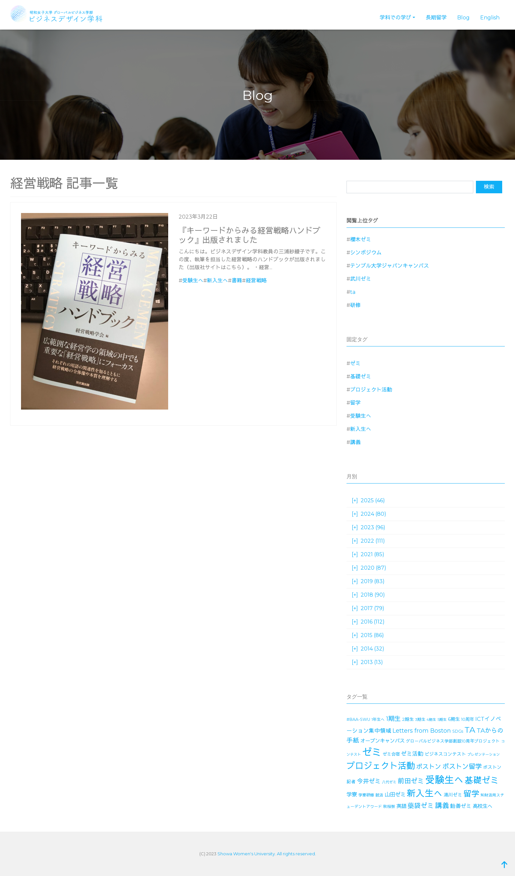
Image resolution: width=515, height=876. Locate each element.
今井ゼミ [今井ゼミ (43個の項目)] (369, 781)
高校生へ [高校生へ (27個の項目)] (482, 806)
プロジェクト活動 (371, 390)
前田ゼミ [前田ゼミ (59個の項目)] (411, 781)
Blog (463, 17)
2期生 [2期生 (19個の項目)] (408, 719)
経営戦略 (256, 280)
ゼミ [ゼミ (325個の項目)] (371, 752)
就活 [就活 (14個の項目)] (379, 795)
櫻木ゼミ (360, 239)
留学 (355, 403)
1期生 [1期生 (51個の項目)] (393, 718)
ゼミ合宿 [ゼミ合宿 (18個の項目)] (391, 754)
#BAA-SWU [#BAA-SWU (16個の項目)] (358, 719)
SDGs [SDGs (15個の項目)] (457, 731)
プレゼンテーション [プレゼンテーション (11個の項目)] (483, 754)
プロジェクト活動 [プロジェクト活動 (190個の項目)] (381, 766)
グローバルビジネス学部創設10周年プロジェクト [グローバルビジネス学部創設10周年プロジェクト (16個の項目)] (453, 741)
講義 (355, 442)
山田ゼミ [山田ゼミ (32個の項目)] (395, 794)
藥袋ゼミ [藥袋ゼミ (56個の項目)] (421, 806)
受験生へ (192, 280)
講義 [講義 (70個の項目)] (442, 805)
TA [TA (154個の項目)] (469, 730)
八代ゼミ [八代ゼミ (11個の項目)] (389, 782)
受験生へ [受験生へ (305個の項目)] (444, 780)
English (490, 17)
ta (352, 292)
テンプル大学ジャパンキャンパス (389, 266)
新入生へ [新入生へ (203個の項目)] (424, 793)
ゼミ (355, 363)
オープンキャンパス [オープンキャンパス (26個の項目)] (382, 741)
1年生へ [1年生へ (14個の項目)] (378, 719)
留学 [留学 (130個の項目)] (471, 793)
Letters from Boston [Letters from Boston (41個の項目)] (421, 730)
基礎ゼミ (360, 376)
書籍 (237, 280)
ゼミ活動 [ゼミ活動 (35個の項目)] (412, 753)
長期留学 (436, 17)
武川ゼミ (360, 279)
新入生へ (217, 280)
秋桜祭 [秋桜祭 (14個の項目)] (389, 806)
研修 (355, 305)
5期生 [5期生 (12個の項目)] (442, 719)
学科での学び (395, 17)
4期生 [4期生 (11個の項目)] (431, 720)
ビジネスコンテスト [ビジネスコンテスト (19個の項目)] (445, 754)
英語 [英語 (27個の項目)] (401, 806)
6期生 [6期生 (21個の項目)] (454, 719)
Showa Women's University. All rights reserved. (266, 853)
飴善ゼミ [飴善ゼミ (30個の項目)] (460, 806)
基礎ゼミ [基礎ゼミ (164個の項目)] (482, 780)
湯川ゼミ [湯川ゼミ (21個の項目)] (453, 795)
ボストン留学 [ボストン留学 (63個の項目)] (462, 766)
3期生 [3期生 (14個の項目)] (420, 719)
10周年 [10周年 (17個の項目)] (467, 719)
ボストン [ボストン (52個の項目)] (428, 766)
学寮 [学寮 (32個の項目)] (352, 794)
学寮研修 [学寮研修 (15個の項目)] (366, 795)
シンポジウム (366, 252)
